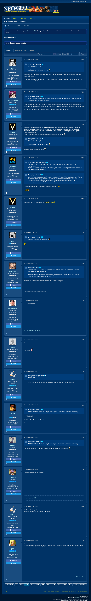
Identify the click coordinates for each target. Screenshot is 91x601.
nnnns (12, 445)
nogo (12, 241)
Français (9, 592)
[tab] (9, 50)
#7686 (82, 233)
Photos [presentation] (31, 50)
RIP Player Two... (29, 330)
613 (70, 584)
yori (12, 549)
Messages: (10, 79)
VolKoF (12, 132)
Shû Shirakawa (12, 100)
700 (75, 584)
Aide (44, 592)
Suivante (82, 584)
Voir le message (42, 64)
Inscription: (10, 75)
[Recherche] (46, 54)
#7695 (82, 540)
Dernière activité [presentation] (21, 50)
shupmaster (12, 309)
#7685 (82, 199)
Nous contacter (54, 592)
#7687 (82, 263)
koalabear (12, 271)
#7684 (82, 158)
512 (21, 584)
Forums (7, 18)
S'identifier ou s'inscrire (79, 1)
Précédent (10, 584)
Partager (13, 82)
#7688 (82, 300)
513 (27, 584)
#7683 (82, 124)
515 (38, 584)
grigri (13, 347)
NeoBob (13, 166)
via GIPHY (79, 576)
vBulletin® (77, 597)
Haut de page (82, 592)
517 (48, 584)
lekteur (12, 380)
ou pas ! (37, 330)
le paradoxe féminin (30, 498)
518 (54, 584)
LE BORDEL (17, 26)
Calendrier (23, 22)
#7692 (82, 437)
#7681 (82, 60)
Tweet (13, 84)
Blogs (15, 18)
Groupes (32, 18)
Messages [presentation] (9, 50)
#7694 (82, 506)
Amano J (12, 478)
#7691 (82, 405)
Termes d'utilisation (69, 592)
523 (59, 584)
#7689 (82, 339)
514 (32, 584)
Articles (23, 18)
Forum (10, 26)
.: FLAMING (26, 26)
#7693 (82, 469)
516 (43, 584)
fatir (12, 68)
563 (65, 584)
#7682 (82, 92)
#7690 (82, 371)
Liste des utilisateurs (10, 22)
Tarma (12, 413)
